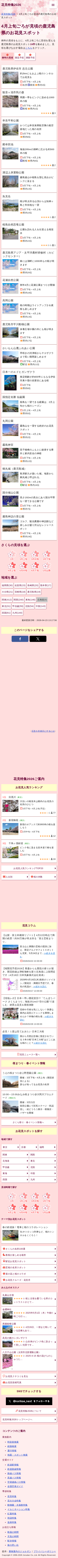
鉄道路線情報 (14, 1469)
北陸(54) (29, 606)
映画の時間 (13, 1532)
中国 (32, 1173)
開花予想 (19, 56)
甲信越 (6, 1167)
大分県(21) (7, 592)
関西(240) (19, 599)
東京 (5, 1147)
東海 (5, 1173)
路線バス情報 (14, 1473)
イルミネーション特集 (18, 1509)
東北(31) (6, 606)
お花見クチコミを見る (15, 1376)
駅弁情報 (11, 1541)
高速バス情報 (14, 1477)
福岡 (42, 1147)
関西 (32, 1154)
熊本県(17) (45, 585)
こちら (28, 48)
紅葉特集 (11, 1513)
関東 (5, 1154)
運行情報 (11, 1450)
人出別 (8, 876)
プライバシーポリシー (45, 1551)
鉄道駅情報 (13, 1465)
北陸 (32, 1167)
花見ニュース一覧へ (28, 1054)
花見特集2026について (29, 1410)
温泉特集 (11, 1522)
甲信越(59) (17, 606)
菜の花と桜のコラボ (14, 1273)
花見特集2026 (11, 4)
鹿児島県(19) (34, 592)
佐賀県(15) (20, 585)
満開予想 (30, 56)
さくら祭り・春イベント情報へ (28, 1122)
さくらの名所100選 (14, 1248)
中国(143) (41, 606)
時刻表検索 (13, 1442)
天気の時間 (13, 1536)
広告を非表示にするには (43, 731)
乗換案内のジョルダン (20, 1551)
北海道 (6, 1161)
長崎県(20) (32, 585)
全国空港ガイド (15, 1486)
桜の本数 (37, 876)
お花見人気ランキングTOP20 (28, 868)
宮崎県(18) (20, 592)
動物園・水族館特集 (17, 1505)
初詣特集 (11, 1518)
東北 (32, 1161)
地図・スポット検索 (17, 1455)
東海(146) (30, 599)
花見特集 (11, 1496)
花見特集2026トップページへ (17, 1419)
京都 (23, 1147)
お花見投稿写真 (12, 1382)
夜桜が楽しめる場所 (14, 1254)
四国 (5, 1179)
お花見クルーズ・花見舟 (16, 1279)
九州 (32, 1179)
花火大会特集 (14, 1500)
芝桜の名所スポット (14, 1267)
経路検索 (11, 1446)
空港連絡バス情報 (16, 1482)
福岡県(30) (7, 585)
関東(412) (7, 599)
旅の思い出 (13, 1545)
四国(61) (6, 613)
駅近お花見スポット (14, 1261)
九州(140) (17, 613)
